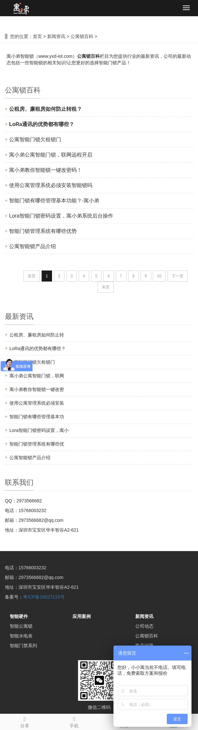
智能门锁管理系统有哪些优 (36, 444)
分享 (24, 721)
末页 (106, 287)
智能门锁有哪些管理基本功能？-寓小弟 (54, 200)
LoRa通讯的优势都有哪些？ (37, 348)
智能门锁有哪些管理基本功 (36, 416)
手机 (74, 721)
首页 (37, 36)
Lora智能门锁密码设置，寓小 (39, 430)
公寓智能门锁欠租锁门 (35, 139)
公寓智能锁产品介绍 (32, 246)
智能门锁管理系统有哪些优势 (43, 231)
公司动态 (144, 626)
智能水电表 (21, 635)
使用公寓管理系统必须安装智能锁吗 (50, 185)
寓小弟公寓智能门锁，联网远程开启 (50, 154)
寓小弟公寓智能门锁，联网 (36, 375)
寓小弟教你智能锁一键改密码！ (45, 170)
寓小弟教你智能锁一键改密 (36, 389)
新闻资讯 (56, 36)
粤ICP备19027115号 (44, 596)
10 (159, 276)
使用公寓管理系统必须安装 (36, 403)
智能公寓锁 (21, 626)
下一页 (177, 276)
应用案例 (82, 616)
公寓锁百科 (82, 36)
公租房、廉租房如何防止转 (36, 334)
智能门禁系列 (23, 645)
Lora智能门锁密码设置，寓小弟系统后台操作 (61, 216)
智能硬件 (19, 616)
